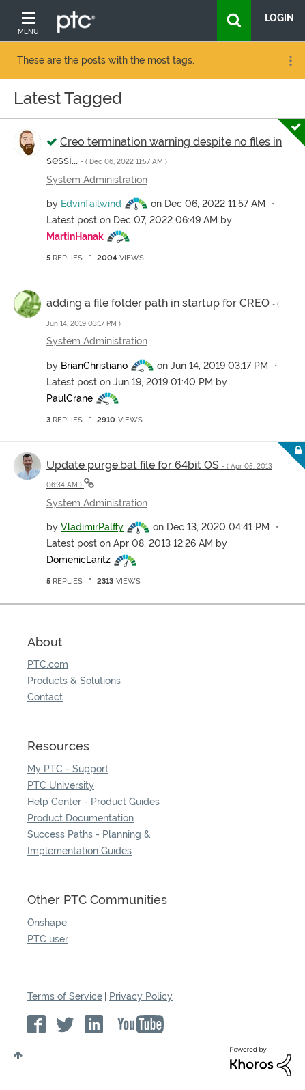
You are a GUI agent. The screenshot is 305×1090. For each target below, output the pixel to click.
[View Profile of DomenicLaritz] (78, 559)
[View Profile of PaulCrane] (69, 398)
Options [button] (289, 61)
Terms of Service (64, 996)
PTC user (47, 939)
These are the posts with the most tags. (105, 60)
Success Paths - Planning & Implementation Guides (89, 842)
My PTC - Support (67, 768)
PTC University (60, 785)
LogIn (279, 17)
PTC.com (47, 664)
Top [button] (18, 1055)
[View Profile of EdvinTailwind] (91, 203)
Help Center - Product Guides (93, 801)
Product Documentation (80, 818)
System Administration (96, 179)
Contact (45, 697)
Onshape (47, 922)
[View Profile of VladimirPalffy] (92, 526)
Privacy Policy (141, 996)
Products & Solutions (74, 680)
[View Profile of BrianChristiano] (94, 365)
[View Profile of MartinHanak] (75, 236)
